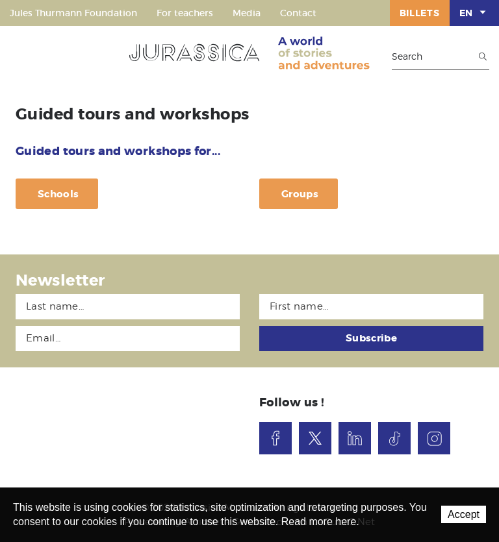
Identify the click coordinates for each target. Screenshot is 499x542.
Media (247, 13)
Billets (420, 13)
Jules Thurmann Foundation (73, 13)
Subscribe (371, 338)
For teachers (185, 13)
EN (474, 12)
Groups (299, 194)
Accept (464, 514)
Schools (58, 194)
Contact (298, 13)
